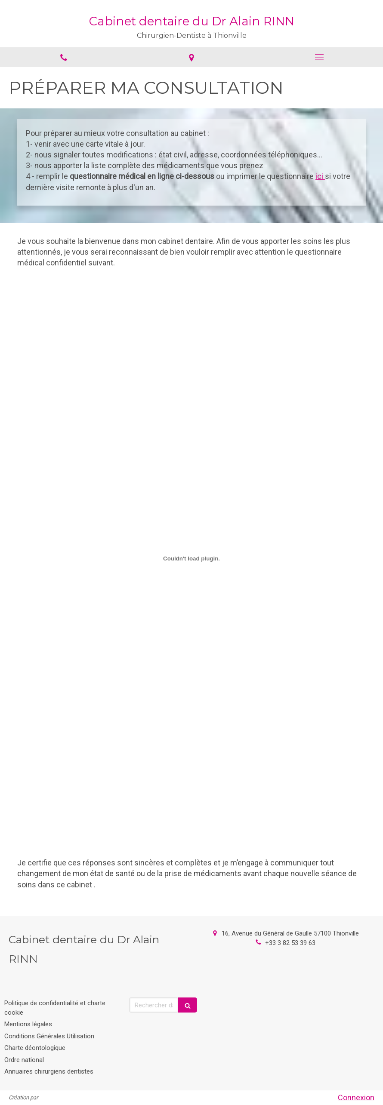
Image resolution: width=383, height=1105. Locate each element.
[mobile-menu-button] (319, 57)
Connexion (356, 1097)
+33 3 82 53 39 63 (290, 943)
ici (320, 176)
